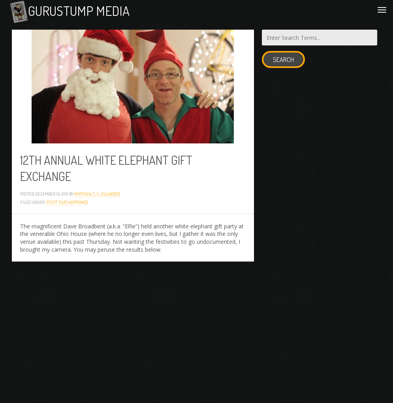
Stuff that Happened (67, 202)
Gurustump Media (79, 10)
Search (283, 59)
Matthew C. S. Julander (97, 194)
